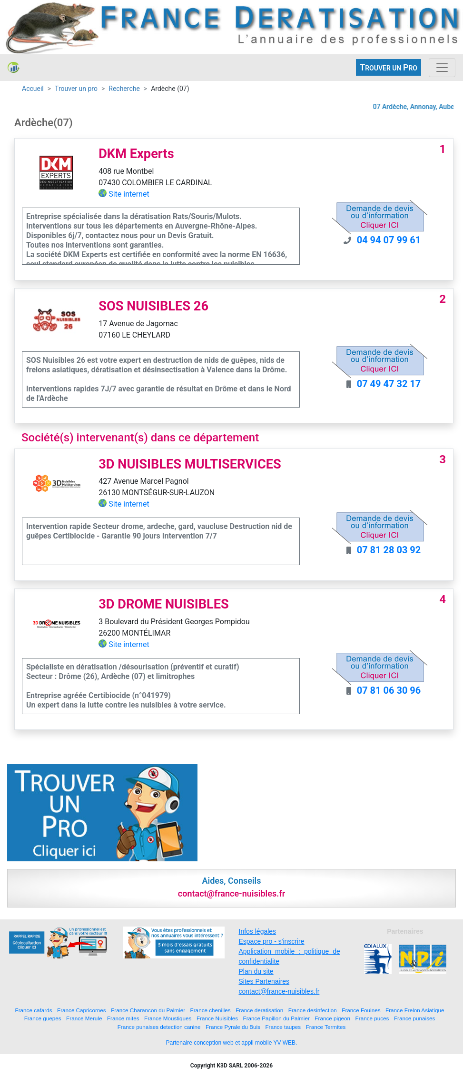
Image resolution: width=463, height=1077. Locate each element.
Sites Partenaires (264, 981)
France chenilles (210, 1010)
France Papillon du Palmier (276, 1018)
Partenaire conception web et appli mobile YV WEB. (231, 1042)
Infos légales (257, 931)
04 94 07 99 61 (389, 240)
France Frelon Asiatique (414, 1010)
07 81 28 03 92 (389, 550)
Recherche (124, 88)
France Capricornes (81, 1010)
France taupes (283, 1027)
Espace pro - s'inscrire (272, 941)
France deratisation (259, 1010)
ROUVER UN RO (388, 67)
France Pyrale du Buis (233, 1027)
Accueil (33, 88)
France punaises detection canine (159, 1027)
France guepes (42, 1018)
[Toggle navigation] (442, 67)
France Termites (326, 1027)
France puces (372, 1018)
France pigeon (332, 1018)
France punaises (414, 1018)
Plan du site (256, 971)
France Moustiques (167, 1018)
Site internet (128, 194)
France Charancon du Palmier (148, 1010)
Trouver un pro (76, 88)
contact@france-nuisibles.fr (279, 991)
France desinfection (312, 1010)
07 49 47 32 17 (389, 383)
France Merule (84, 1018)
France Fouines (361, 1010)
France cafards (33, 1010)
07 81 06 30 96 (389, 690)
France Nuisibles (217, 1018)
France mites (123, 1018)
